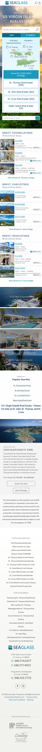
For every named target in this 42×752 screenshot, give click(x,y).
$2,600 (18, 141)
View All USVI (21, 74)
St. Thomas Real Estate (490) (21, 83)
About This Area (21, 483)
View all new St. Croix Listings (21, 281)
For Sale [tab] (14, 40)
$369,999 (20, 268)
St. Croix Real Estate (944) (21, 99)
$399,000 (20, 192)
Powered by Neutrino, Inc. (15, 697)
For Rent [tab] (28, 40)
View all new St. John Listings (21, 229)
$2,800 (18, 153)
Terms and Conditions (17, 700)
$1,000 (18, 256)
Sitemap (30, 700)
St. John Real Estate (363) (21, 92)
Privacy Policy (31, 697)
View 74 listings (21, 490)
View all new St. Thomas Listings (21, 178)
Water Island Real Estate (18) (21, 107)
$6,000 (18, 165)
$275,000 (20, 216)
